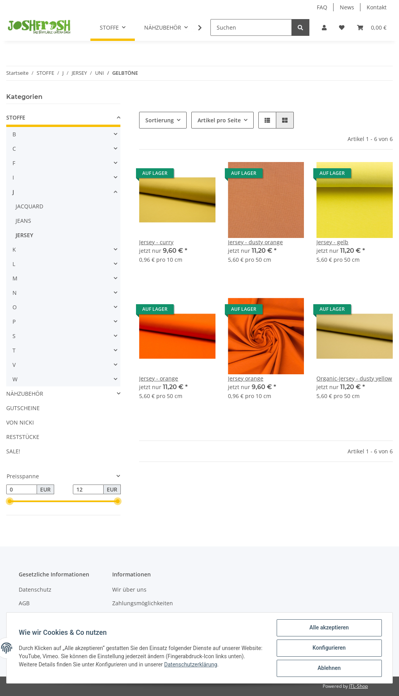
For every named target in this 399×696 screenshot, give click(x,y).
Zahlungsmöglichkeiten (142, 603)
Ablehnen (328, 668)
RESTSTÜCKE (22, 437)
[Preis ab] (21, 490)
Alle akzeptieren (328, 628)
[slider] (9, 502)
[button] (324, 27)
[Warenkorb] (372, 27)
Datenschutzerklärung (209, 664)
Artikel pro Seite (219, 120)
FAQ (322, 7)
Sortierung (159, 120)
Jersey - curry (156, 242)
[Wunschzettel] (342, 27)
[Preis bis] (88, 490)
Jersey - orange (158, 378)
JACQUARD (29, 206)
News (347, 7)
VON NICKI (20, 422)
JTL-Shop (358, 686)
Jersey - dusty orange (255, 242)
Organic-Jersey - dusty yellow (354, 378)
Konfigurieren (328, 648)
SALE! (13, 451)
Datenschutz (35, 589)
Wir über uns (129, 589)
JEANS (23, 220)
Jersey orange (245, 378)
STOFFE (15, 117)
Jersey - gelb (332, 242)
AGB (24, 603)
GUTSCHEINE (23, 408)
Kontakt (377, 7)
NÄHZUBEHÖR (24, 393)
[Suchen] (251, 27)
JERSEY (24, 235)
